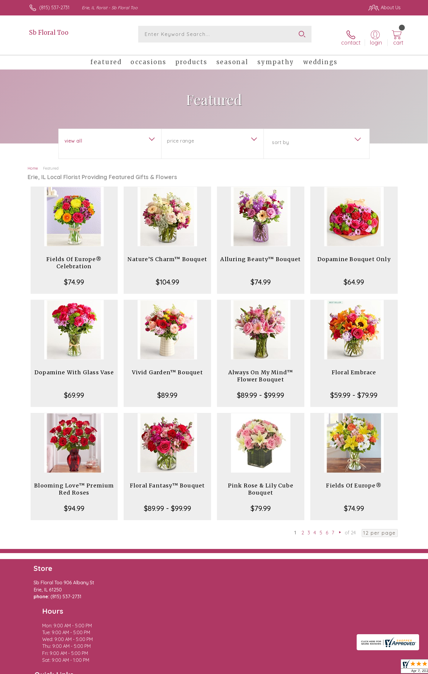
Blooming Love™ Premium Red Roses (74, 484)
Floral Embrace (354, 367)
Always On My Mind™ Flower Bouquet (260, 371)
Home (33, 162)
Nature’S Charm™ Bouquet (167, 253)
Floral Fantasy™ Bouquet (167, 480)
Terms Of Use (270, 667)
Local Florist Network (348, 667)
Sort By (280, 137)
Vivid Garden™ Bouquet (167, 367)
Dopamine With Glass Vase (74, 367)
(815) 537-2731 (54, 7)
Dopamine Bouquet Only (354, 253)
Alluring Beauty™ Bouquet (260, 253)
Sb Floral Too (48, 32)
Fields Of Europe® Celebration (74, 257)
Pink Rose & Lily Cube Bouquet (260, 484)
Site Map (384, 667)
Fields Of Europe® (353, 480)
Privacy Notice (305, 667)
